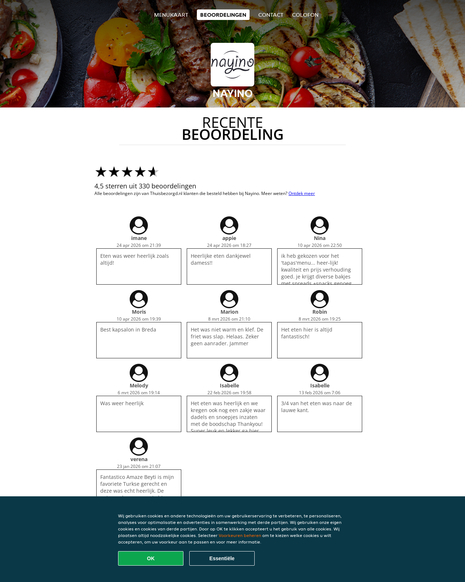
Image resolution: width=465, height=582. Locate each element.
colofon (305, 15)
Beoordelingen (223, 15)
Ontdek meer (301, 193)
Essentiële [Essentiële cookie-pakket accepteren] (221, 558)
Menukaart (171, 15)
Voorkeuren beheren (240, 535)
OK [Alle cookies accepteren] (151, 558)
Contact (270, 15)
